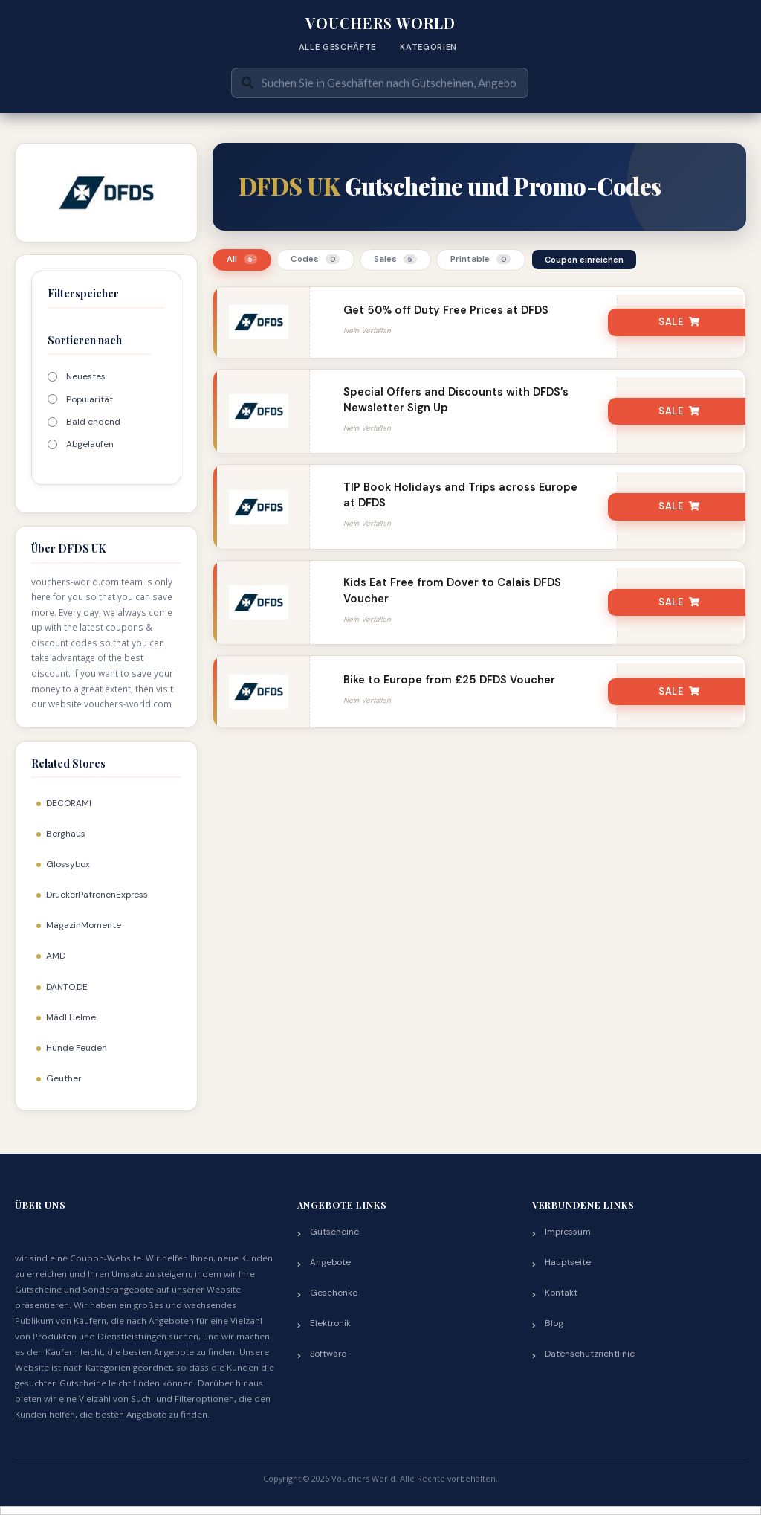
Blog (554, 1323)
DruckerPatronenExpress (97, 895)
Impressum (568, 1232)
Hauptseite (568, 1262)
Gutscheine (334, 1232)
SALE (679, 322)
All (242, 259)
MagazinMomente (83, 925)
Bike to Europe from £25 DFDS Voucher (449, 679)
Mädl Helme (71, 1017)
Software (328, 1354)
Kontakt (561, 1293)
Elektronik (330, 1323)
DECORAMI (68, 803)
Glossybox (68, 864)
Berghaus (65, 834)
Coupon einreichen (584, 259)
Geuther (63, 1078)
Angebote (330, 1262)
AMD (55, 956)
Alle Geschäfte (337, 47)
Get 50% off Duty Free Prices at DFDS (445, 310)
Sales (395, 259)
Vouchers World (380, 23)
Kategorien (428, 47)
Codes (315, 259)
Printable (480, 259)
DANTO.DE (67, 987)
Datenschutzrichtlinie (590, 1354)
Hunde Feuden (76, 1048)
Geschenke (333, 1293)
